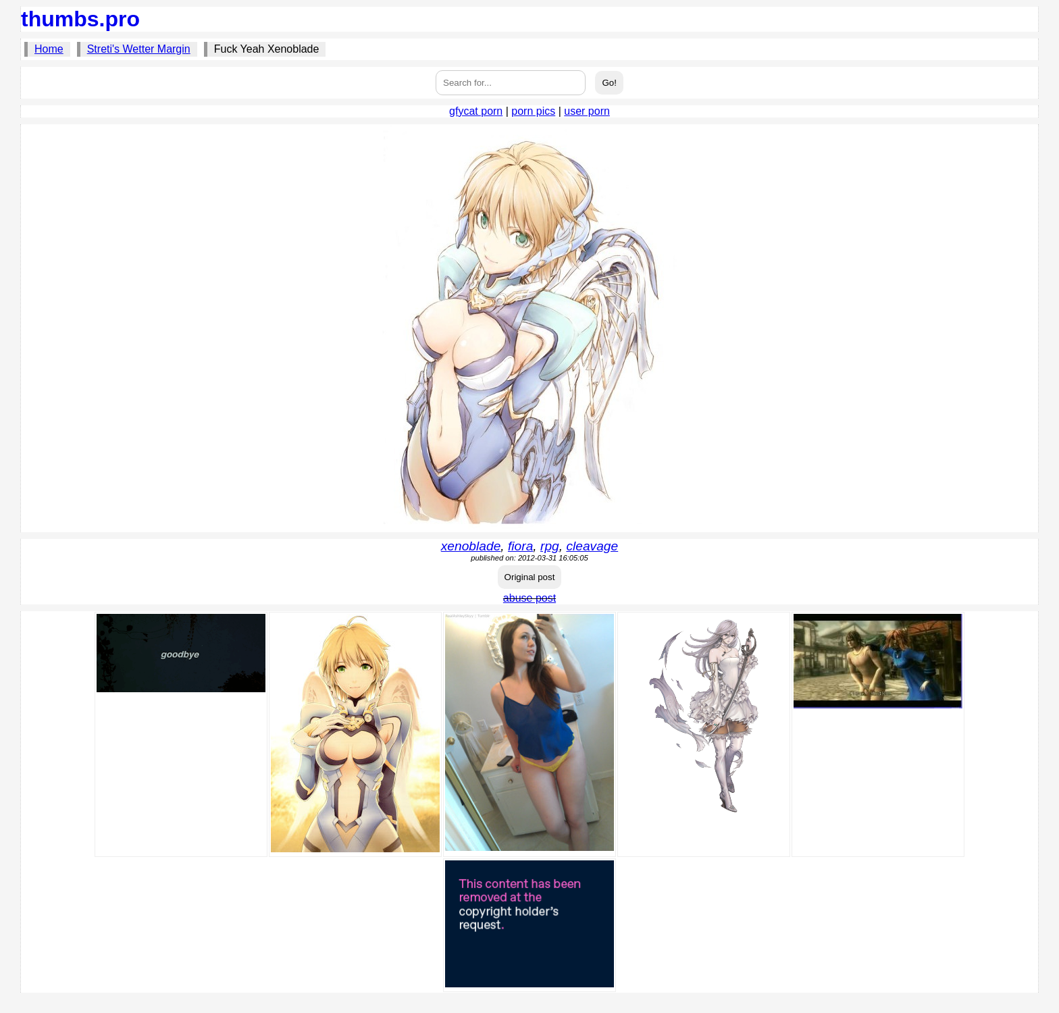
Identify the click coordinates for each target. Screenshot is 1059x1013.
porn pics (533, 111)
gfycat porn (475, 111)
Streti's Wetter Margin (138, 49)
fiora (520, 546)
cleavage (592, 546)
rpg (549, 546)
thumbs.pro (80, 19)
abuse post (529, 598)
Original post (530, 577)
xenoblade (471, 546)
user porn (587, 111)
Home (48, 49)
